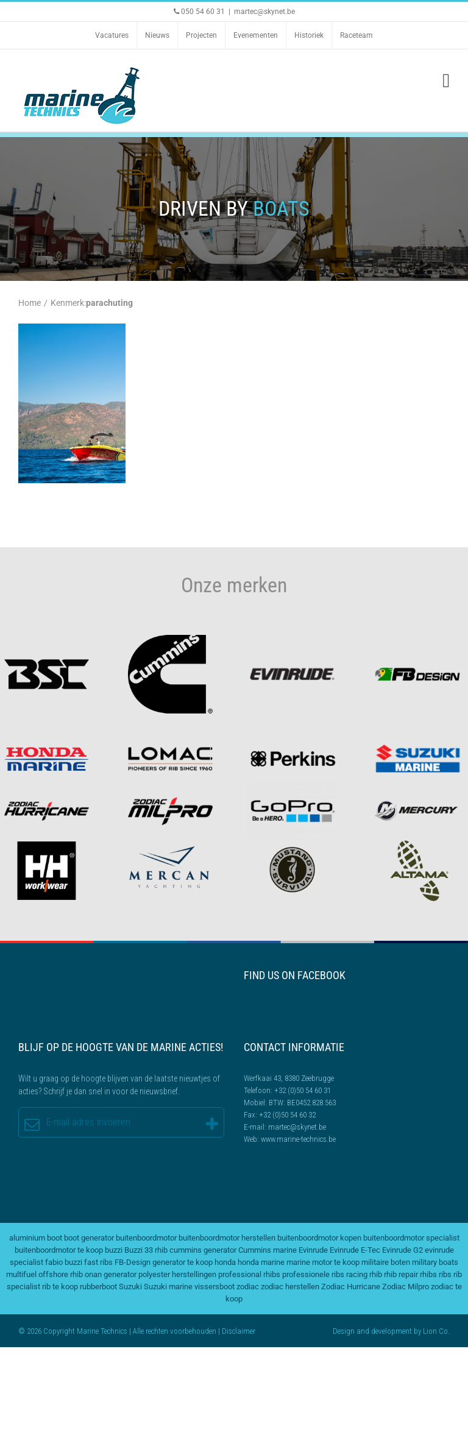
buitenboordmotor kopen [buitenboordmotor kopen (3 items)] (319, 1237)
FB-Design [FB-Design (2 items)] (133, 1262)
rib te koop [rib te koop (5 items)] (60, 1286)
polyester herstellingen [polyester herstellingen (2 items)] (177, 1274)
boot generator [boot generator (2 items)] (89, 1237)
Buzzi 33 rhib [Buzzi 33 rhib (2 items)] (146, 1250)
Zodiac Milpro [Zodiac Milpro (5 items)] (405, 1286)
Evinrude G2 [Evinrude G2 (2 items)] (402, 1250)
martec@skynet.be (264, 11)
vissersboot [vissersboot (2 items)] (214, 1286)
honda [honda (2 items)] (225, 1262)
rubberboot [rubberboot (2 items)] (98, 1286)
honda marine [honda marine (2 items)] (261, 1262)
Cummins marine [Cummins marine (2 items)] (267, 1250)
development (391, 1331)
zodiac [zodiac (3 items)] (247, 1286)
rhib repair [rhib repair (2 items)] (401, 1274)
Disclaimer (238, 1331)
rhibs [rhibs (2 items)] (428, 1274)
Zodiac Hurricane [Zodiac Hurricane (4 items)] (350, 1286)
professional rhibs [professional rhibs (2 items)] (249, 1274)
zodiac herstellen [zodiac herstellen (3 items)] (290, 1286)
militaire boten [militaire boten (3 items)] (385, 1262)
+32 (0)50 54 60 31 (302, 1090)
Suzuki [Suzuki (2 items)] (130, 1286)
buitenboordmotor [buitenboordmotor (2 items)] (146, 1237)
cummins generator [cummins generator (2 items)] (202, 1250)
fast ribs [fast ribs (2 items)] (98, 1262)
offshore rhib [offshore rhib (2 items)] (60, 1274)
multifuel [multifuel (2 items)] (21, 1274)
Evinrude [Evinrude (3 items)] (313, 1250)
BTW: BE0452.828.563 (302, 1102)
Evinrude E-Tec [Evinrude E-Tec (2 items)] (355, 1250)
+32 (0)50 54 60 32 (287, 1114)
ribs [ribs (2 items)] (445, 1274)
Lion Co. (436, 1331)
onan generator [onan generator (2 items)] (110, 1274)
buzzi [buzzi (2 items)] (113, 1250)
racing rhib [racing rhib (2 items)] (364, 1274)
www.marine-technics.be (298, 1139)
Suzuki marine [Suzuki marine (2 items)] (168, 1286)
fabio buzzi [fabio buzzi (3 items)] (63, 1262)
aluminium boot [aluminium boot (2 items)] (35, 1237)
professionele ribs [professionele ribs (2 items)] (313, 1274)
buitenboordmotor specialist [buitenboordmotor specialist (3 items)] (411, 1237)
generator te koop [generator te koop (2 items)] (182, 1262)
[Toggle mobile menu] (446, 80)
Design (344, 1331)
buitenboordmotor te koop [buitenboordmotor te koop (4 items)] (59, 1250)
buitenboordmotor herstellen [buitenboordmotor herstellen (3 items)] (227, 1237)
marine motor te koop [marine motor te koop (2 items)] (323, 1262)
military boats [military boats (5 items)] (435, 1262)
